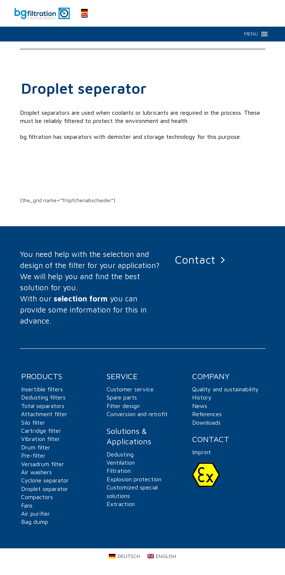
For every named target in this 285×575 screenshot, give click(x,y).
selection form (81, 298)
